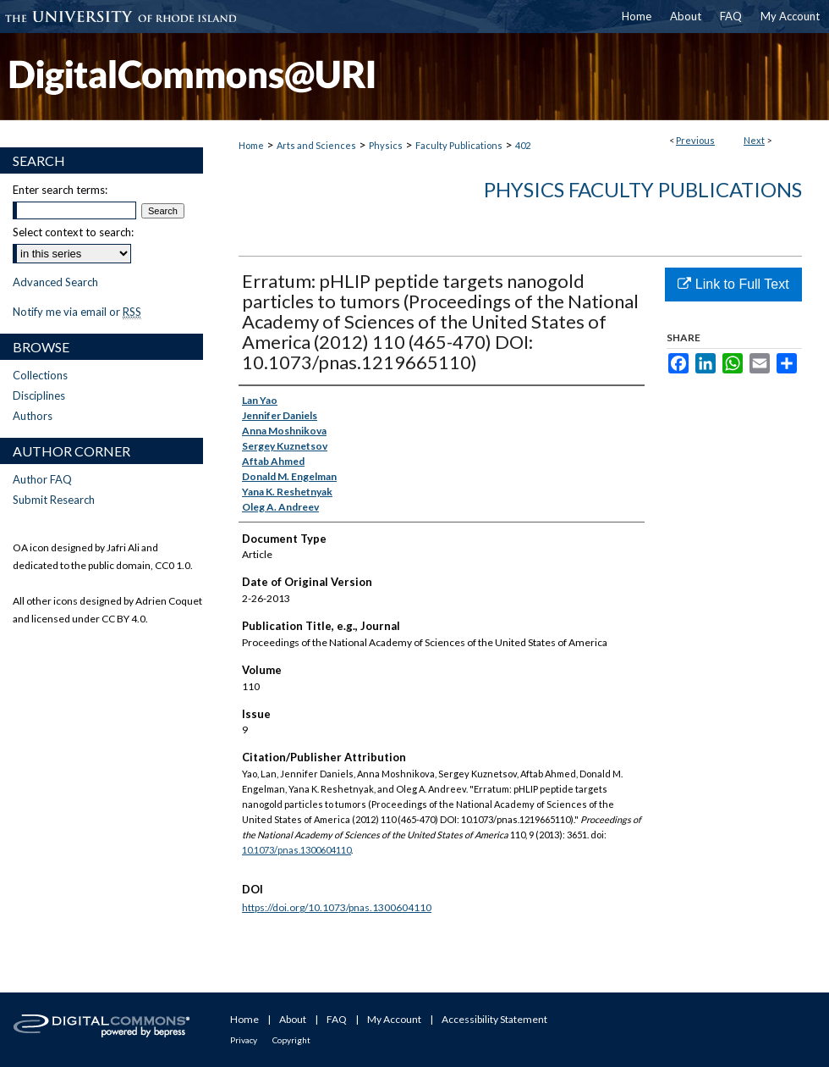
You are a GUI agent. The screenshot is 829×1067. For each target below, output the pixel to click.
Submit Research (54, 499)
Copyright (291, 1040)
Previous (695, 140)
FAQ (337, 1019)
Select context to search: (73, 232)
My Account (394, 1019)
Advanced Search (55, 282)
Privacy (243, 1040)
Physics (386, 145)
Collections (40, 375)
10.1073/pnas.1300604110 (296, 849)
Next (754, 140)
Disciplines (39, 395)
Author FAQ (42, 479)
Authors (32, 416)
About (292, 1019)
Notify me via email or (77, 311)
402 (522, 145)
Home (251, 145)
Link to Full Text (733, 284)
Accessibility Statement (494, 1019)
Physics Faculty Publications (643, 189)
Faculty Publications (458, 145)
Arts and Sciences (316, 145)
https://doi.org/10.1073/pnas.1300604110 (336, 907)
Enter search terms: (60, 189)
